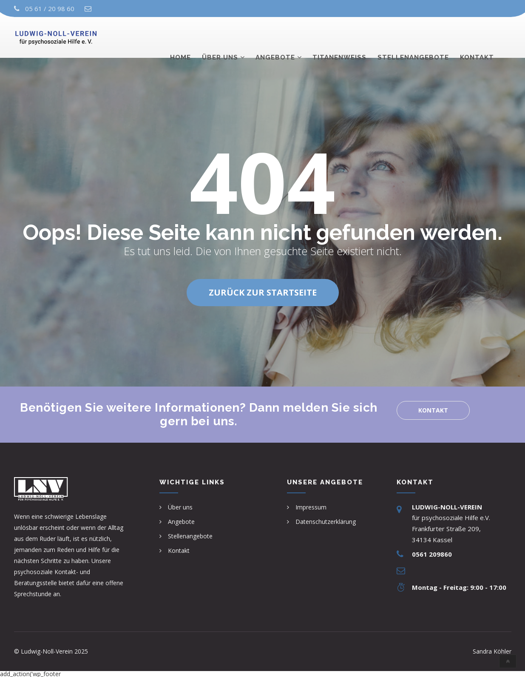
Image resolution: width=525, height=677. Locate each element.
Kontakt (477, 37)
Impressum (310, 507)
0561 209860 (432, 554)
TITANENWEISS (339, 37)
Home (180, 37)
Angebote (275, 37)
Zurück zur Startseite (263, 292)
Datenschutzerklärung (325, 522)
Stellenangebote (413, 37)
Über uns (220, 37)
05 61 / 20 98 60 (49, 8)
